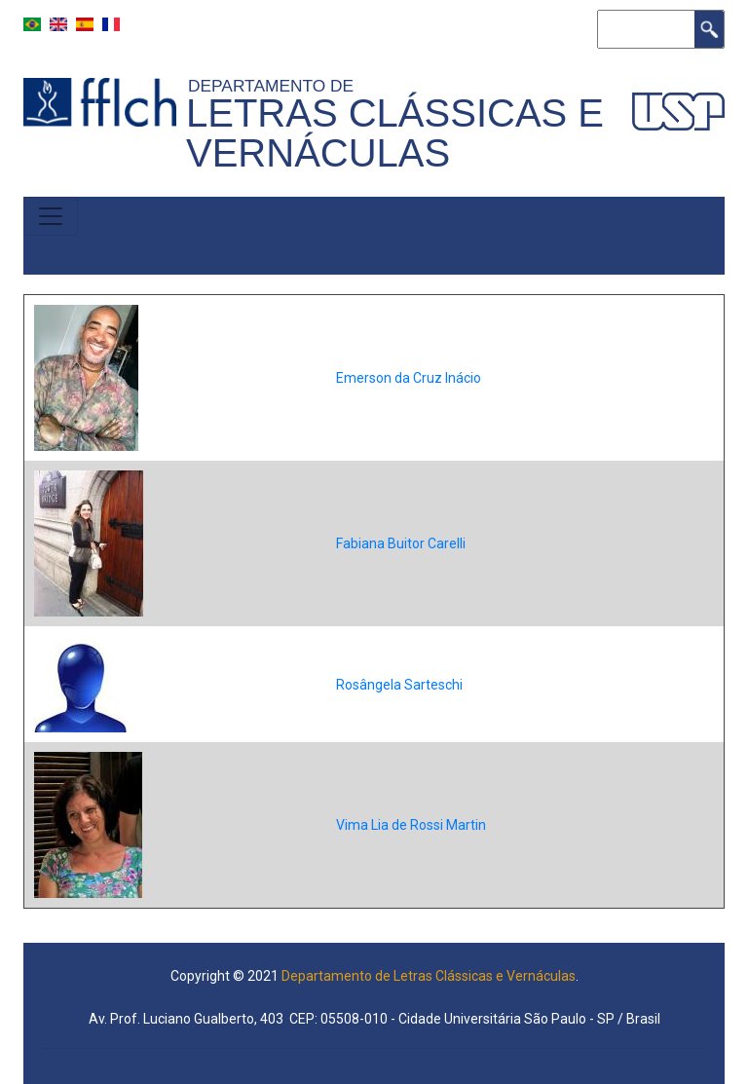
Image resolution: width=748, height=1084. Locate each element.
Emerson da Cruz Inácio (408, 378)
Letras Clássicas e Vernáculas (395, 133)
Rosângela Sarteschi (399, 684)
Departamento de (275, 85)
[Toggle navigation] (50, 216)
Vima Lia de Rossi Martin (411, 825)
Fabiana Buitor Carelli (401, 543)
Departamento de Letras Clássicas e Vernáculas (428, 976)
